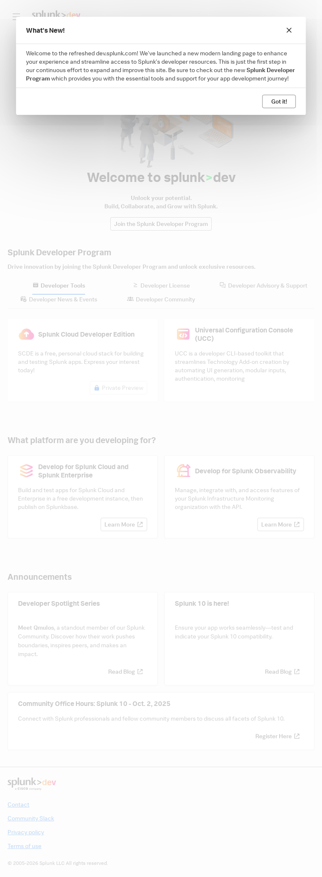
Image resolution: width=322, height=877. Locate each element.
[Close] (289, 30)
